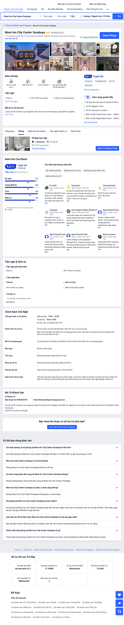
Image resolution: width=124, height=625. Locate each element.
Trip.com (18, 550)
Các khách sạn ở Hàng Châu (64, 607)
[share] (119, 603)
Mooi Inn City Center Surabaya (25, 32)
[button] (85, 4)
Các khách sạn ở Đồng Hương (69, 612)
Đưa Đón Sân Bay (55, 9)
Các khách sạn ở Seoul (41, 617)
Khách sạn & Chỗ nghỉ (13, 9)
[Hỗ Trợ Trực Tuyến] (119, 611)
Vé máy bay (32, 9)
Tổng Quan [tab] (9, 131)
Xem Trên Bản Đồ (90, 122)
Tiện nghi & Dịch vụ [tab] (58, 131)
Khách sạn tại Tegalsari (85, 550)
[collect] (119, 594)
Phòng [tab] (21, 131)
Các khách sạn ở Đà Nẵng (92, 602)
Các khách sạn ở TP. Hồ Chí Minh (23, 602)
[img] (27, 56)
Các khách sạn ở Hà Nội (47, 602)
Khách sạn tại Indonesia (43, 550)
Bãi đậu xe (11, 302)
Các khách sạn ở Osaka (61, 617)
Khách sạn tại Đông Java (64, 550)
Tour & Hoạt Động (74, 9)
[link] (69, 4)
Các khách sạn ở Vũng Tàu (87, 607)
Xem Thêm (9, 114)
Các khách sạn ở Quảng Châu (22, 612)
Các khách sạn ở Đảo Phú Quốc (95, 612)
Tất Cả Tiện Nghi (11, 101)
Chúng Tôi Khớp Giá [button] (90, 37)
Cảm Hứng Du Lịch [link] (94, 9)
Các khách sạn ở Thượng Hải (69, 602)
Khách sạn (28, 550)
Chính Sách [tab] (76, 131)
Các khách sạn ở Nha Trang (45, 612)
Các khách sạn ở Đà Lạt (42, 607)
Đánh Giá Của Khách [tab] (37, 131)
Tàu (42, 9)
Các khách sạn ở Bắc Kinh (21, 617)
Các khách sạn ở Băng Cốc (21, 607)
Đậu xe (9, 271)
